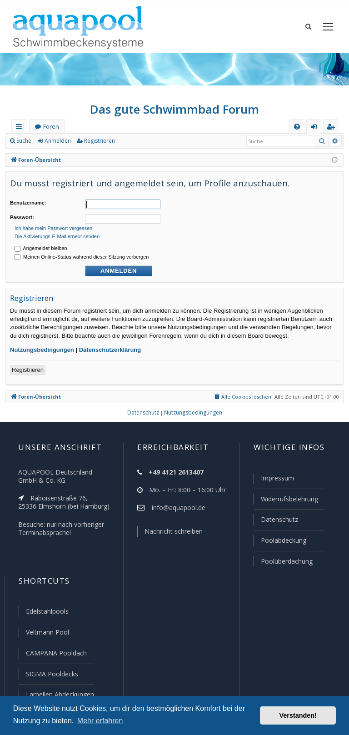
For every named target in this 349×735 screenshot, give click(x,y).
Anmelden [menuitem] (316, 128)
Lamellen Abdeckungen (59, 694)
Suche (24, 141)
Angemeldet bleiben (41, 245)
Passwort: (22, 216)
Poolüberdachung (283, 563)
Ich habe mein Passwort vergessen (53, 225)
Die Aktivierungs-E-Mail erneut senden (57, 233)
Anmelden (57, 141)
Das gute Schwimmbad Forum (174, 109)
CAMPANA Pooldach (55, 654)
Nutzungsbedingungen (42, 347)
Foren (51, 126)
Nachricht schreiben (170, 535)
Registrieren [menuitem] (333, 128)
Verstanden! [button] (298, 715)
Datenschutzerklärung (110, 347)
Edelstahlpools (46, 613)
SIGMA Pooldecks (51, 674)
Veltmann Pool (46, 633)
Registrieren (98, 141)
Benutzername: (28, 202)
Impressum (273, 482)
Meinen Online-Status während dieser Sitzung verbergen (82, 254)
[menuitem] (297, 127)
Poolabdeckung (280, 543)
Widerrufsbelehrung (285, 502)
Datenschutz (275, 522)
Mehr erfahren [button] (100, 721)
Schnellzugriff (20, 128)
